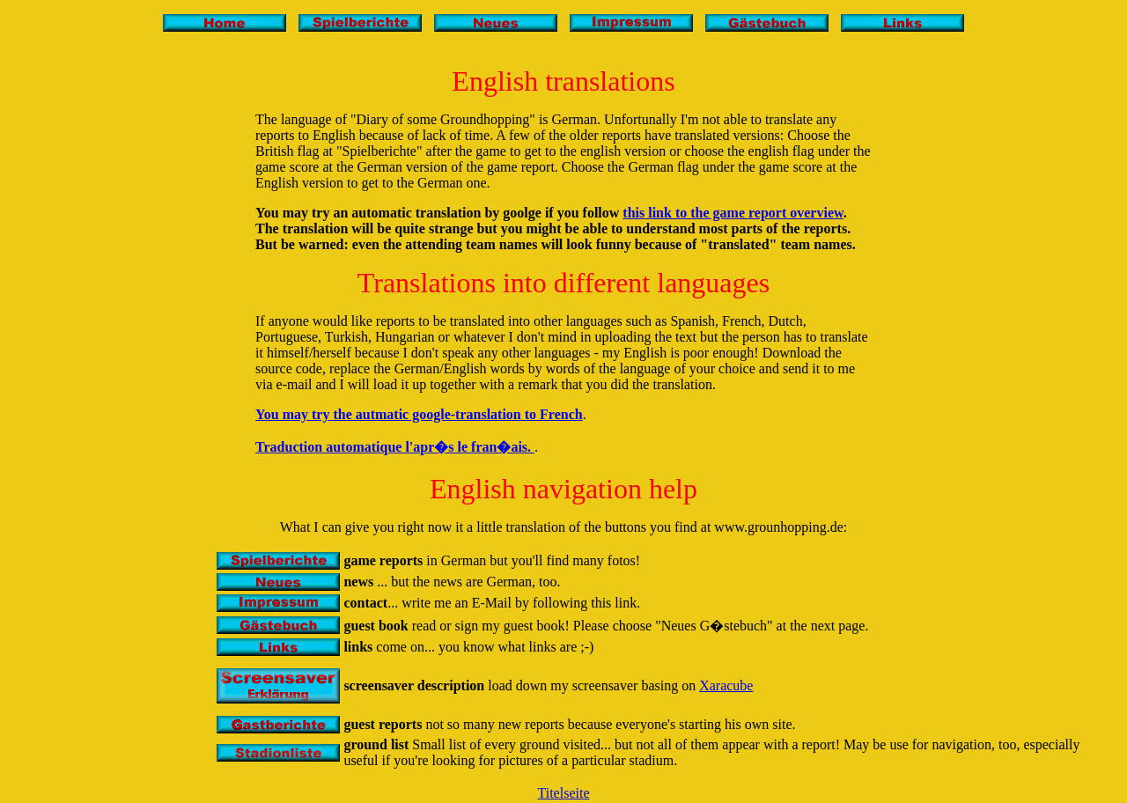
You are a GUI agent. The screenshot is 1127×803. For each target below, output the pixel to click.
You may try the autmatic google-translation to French (419, 414)
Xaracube (726, 685)
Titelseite (564, 792)
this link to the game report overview (732, 212)
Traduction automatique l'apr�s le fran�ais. (394, 446)
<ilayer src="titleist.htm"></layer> (563, 35)
